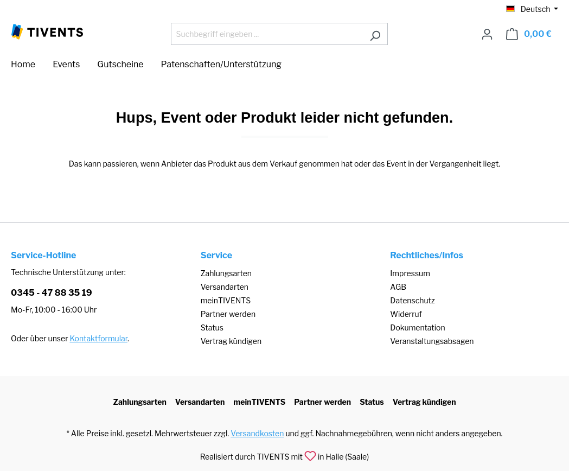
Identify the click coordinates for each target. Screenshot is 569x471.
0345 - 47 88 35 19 (51, 293)
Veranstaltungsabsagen (432, 341)
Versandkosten (257, 433)
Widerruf (406, 314)
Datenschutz (412, 300)
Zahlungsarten (226, 273)
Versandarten (224, 286)
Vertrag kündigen (231, 341)
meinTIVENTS (226, 300)
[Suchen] (375, 34)
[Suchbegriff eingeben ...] (267, 34)
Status (212, 327)
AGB (398, 286)
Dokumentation (417, 327)
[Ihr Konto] (487, 34)
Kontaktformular (98, 338)
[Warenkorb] (529, 34)
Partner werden (228, 314)
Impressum (410, 273)
